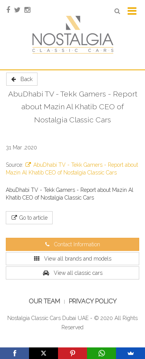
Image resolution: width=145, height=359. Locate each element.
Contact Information (72, 244)
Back (21, 79)
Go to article (29, 218)
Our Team (44, 301)
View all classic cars (72, 273)
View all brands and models (72, 259)
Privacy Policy (93, 301)
